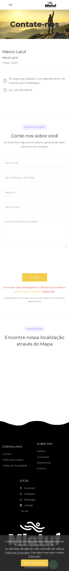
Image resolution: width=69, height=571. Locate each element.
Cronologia (43, 457)
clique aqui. (34, 556)
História (41, 451)
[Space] (50, 5)
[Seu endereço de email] (34, 177)
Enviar (35, 277)
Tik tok (24, 511)
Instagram (27, 494)
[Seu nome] (34, 163)
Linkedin (26, 505)
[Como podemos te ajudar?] (34, 232)
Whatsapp (27, 499)
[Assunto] (34, 192)
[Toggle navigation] (10, 5)
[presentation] (34, 263)
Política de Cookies (12, 459)
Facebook (27, 488)
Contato (6, 454)
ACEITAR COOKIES (34, 562)
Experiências (44, 462)
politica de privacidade (28, 291)
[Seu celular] (34, 207)
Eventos (41, 468)
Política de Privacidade (14, 465)
